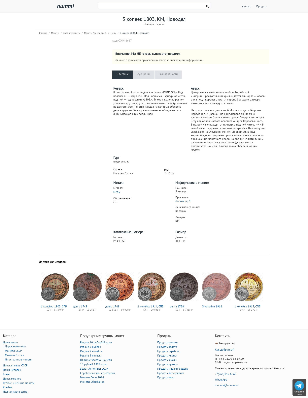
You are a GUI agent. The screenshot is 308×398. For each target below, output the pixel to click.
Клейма (7, 387)
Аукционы (143, 74)
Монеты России (14, 355)
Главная (43, 32)
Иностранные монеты (18, 359)
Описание (123, 74)
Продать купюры (167, 364)
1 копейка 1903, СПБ (54, 306)
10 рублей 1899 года (93, 364)
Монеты (55, 32)
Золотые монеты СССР (94, 368)
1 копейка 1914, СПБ (150, 306)
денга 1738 (177, 306)
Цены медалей (12, 370)
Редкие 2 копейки (91, 351)
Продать (261, 6)
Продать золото (167, 347)
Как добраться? (224, 349)
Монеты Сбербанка (92, 382)
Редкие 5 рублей (90, 347)
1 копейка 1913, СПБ (247, 306)
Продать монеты (167, 342)
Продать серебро (168, 351)
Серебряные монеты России (97, 373)
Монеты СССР (13, 351)
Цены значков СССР (15, 365)
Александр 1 (183, 201)
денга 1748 (112, 306)
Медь (113, 32)
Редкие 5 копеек (90, 355)
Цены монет (10, 342)
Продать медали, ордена (172, 368)
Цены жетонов (12, 378)
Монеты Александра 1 (95, 32)
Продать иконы (167, 355)
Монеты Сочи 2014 (92, 377)
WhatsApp (221, 379)
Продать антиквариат (170, 373)
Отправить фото (299, 393)
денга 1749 (80, 306)
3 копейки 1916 (212, 306)
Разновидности (168, 74)
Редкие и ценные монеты (18, 383)
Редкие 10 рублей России (96, 342)
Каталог (247, 6)
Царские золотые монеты (96, 360)
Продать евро (166, 377)
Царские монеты (71, 32)
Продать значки (167, 360)
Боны (6, 374)
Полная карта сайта (15, 391)
